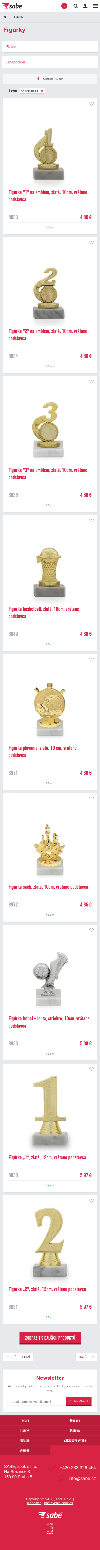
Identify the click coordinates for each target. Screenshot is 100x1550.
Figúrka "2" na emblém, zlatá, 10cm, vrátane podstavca (47, 334)
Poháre (25, 1420)
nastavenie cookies (58, 1503)
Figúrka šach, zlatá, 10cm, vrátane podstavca (48, 886)
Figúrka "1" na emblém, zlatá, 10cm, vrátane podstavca (47, 196)
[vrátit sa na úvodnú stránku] (50, 1515)
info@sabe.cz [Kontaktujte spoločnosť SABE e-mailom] (82, 1478)
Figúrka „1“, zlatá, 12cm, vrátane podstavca (47, 1157)
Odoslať (78, 1401)
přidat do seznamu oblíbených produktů (91, 103)
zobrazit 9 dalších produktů (50, 1338)
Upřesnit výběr (50, 79)
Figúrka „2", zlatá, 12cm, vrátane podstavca (47, 1289)
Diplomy (75, 1430)
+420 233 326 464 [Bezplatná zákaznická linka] (78, 1467)
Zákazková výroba (75, 1440)
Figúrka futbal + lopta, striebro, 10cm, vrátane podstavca (49, 1022)
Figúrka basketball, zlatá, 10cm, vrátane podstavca (43, 612)
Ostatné (24, 1440)
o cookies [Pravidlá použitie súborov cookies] (34, 1503)
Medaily (75, 1420)
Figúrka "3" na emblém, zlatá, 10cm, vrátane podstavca (47, 473)
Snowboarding (30, 90)
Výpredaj (25, 1450)
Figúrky (24, 1430)
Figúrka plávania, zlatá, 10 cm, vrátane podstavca (42, 751)
